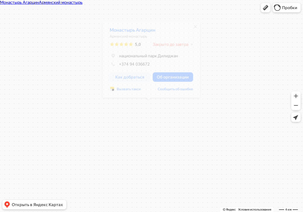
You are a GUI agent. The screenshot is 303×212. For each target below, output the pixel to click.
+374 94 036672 (127, 66)
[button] (265, 7)
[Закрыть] (192, 28)
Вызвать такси (126, 91)
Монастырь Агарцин (129, 32)
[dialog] (148, 62)
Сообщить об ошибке (172, 91)
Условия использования (254, 209)
